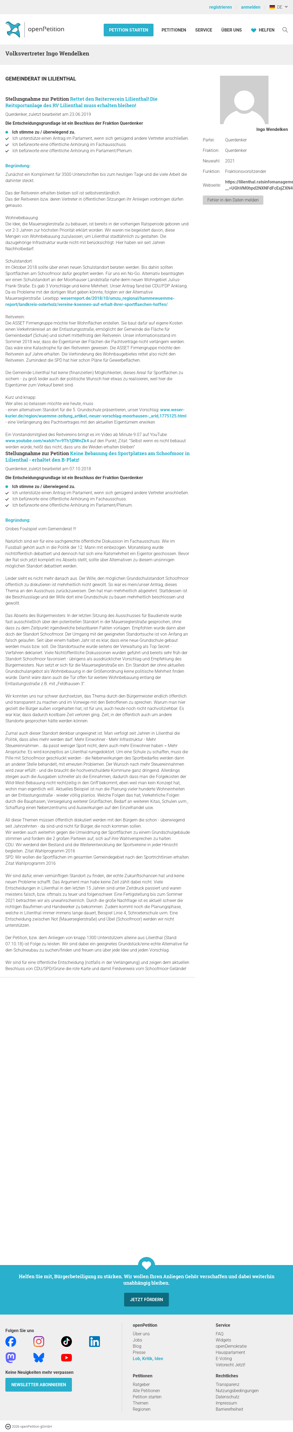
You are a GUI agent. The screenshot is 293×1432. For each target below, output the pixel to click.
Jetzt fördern (146, 1299)
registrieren (220, 7)
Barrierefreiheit (229, 1409)
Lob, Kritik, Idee (148, 1358)
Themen (140, 1403)
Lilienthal (62, 79)
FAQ (220, 1333)
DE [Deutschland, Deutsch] (276, 7)
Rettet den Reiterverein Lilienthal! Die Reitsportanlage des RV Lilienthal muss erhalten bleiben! (81, 102)
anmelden (250, 7)
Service (203, 30)
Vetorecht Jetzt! (230, 1364)
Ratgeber (141, 1384)
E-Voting (224, 1358)
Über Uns (231, 30)
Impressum (226, 1403)
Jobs (137, 1340)
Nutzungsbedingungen (237, 1390)
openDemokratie (231, 1346)
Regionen (142, 1409)
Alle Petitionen (146, 1390)
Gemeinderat (23, 79)
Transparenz (227, 1384)
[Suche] (285, 29)
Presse (139, 1352)
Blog (137, 1346)
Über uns (141, 1333)
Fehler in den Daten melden (233, 200)
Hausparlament (230, 1352)
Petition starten (128, 30)
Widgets (223, 1340)
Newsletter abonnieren (38, 1384)
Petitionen (174, 30)
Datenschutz (227, 1396)
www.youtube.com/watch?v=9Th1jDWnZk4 (47, 440)
